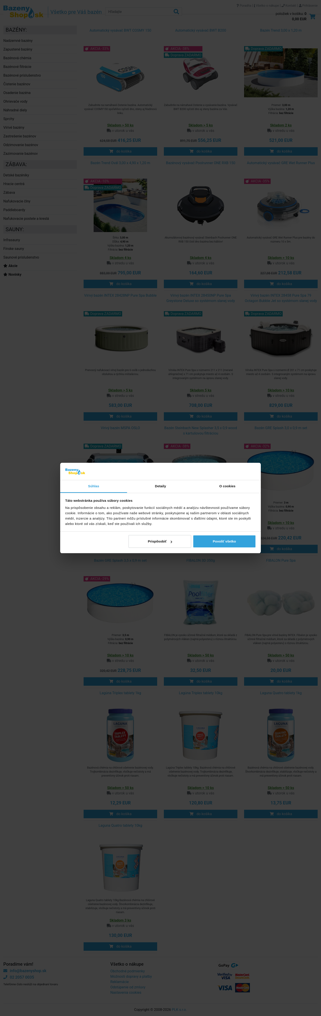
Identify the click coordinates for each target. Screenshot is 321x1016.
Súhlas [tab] (93, 486)
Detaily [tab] (160, 486)
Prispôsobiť (160, 541)
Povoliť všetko (224, 541)
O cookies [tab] (227, 486)
